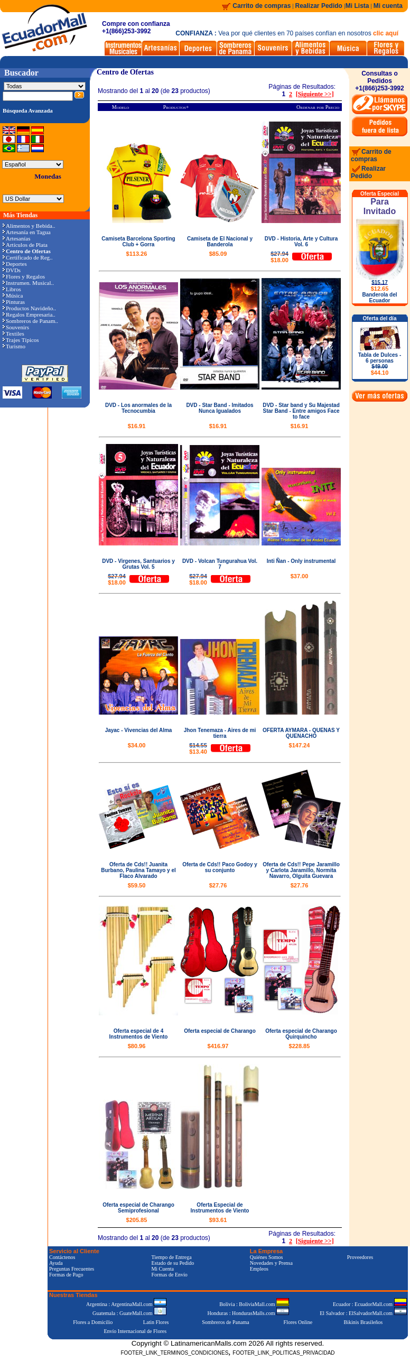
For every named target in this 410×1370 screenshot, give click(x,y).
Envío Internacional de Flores (135, 1331)
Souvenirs (16, 327)
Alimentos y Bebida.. (29, 226)
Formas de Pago (66, 1275)
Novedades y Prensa (271, 1263)
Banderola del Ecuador (379, 297)
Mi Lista (357, 6)
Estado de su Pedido (172, 1263)
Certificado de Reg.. (28, 257)
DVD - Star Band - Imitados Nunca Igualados (219, 408)
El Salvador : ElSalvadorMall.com (363, 1313)
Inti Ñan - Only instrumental (301, 561)
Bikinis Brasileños (363, 1322)
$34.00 (137, 745)
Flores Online (298, 1322)
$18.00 (279, 257)
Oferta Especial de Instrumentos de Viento (220, 1208)
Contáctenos (62, 1257)
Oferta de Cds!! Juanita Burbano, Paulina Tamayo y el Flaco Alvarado (138, 870)
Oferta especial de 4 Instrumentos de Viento (138, 1034)
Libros (12, 289)
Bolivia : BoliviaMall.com (254, 1304)
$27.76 (218, 885)
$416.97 (218, 1046)
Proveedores (360, 1257)
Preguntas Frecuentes (71, 1269)
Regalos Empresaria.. (29, 314)
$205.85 (136, 1220)
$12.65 (380, 288)
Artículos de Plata (25, 245)
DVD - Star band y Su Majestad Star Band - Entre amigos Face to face (301, 411)
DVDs (12, 270)
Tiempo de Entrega (171, 1257)
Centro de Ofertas (125, 72)
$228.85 (299, 1046)
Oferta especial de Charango (220, 1031)
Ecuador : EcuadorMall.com (370, 1304)
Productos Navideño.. (29, 308)
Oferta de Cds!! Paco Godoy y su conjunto (219, 867)
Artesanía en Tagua (27, 232)
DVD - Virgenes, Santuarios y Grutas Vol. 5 (138, 564)
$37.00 (300, 576)
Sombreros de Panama (225, 1322)
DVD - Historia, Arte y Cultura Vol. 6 (301, 241)
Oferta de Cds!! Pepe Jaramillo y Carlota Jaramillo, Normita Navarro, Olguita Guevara (301, 870)
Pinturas (14, 302)
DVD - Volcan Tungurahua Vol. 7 (219, 564)
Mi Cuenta (162, 1269)
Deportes (15, 264)
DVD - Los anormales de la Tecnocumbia (138, 408)
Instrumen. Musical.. (28, 283)
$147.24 (299, 745)
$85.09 (218, 254)
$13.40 (198, 748)
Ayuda (56, 1263)
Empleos (259, 1269)
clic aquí (385, 33)
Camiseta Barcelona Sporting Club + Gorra (138, 241)
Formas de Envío (169, 1275)
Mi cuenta (388, 6)
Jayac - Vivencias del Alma (138, 730)
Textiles (13, 333)
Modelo (120, 107)
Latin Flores (156, 1322)
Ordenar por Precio (317, 107)
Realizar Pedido (319, 6)
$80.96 (137, 1046)
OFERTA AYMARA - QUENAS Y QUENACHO (301, 733)
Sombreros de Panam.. (30, 321)
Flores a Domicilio (93, 1322)
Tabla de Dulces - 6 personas (380, 364)
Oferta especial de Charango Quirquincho (301, 1034)
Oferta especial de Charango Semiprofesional (138, 1208)
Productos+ (176, 107)
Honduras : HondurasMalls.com (248, 1313)
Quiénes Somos (266, 1257)
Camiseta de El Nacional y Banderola (220, 241)
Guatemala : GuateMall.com (129, 1313)
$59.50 (137, 885)
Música (13, 295)
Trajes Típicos (21, 340)
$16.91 (137, 426)
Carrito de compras (261, 6)
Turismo (14, 346)
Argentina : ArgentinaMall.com (126, 1304)
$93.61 (218, 1220)
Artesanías (16, 238)
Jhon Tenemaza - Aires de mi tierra (220, 733)
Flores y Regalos (24, 276)
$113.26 (136, 254)
